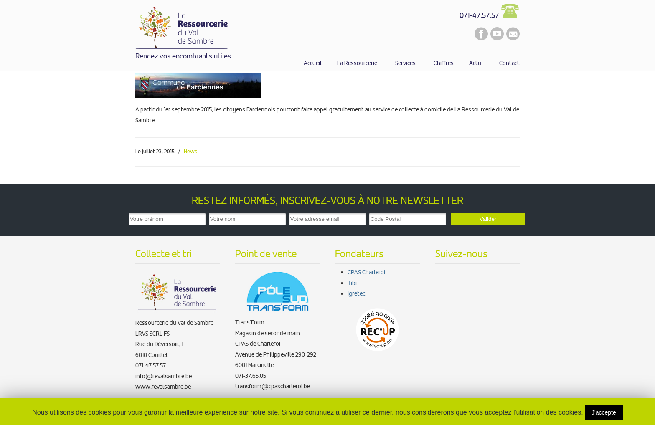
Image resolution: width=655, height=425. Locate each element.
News (190, 151)
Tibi (352, 283)
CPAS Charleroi (366, 272)
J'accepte (604, 412)
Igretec (356, 293)
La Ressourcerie (182, 26)
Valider (488, 219)
